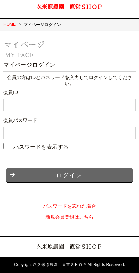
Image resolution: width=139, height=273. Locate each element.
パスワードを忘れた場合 (69, 206)
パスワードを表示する (40, 146)
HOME (9, 24)
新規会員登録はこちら (69, 217)
